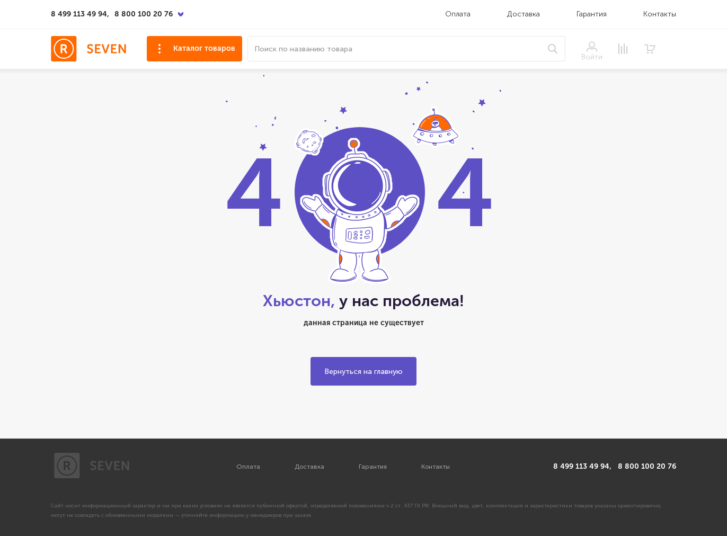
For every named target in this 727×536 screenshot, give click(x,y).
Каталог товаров (204, 48)
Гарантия (592, 14)
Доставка (524, 14)
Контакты (659, 14)
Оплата (458, 14)
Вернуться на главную (363, 371)
